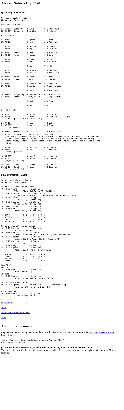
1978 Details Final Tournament (15, 366)
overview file (7, 356)
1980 (3, 371)
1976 (3, 361)
